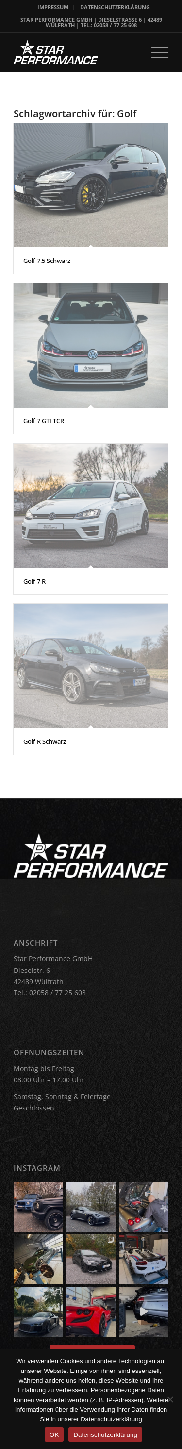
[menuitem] (53, 7)
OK (54, 1434)
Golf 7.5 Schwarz (46, 260)
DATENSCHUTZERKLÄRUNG (115, 7)
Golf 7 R (34, 581)
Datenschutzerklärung (105, 1434)
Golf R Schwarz (44, 741)
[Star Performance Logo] (75, 52)
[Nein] (170, 1399)
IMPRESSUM (52, 7)
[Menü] (155, 52)
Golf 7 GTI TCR (43, 420)
